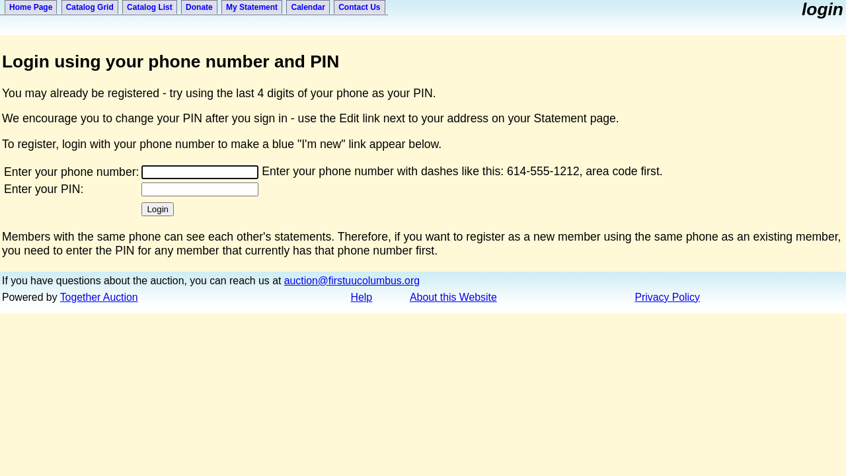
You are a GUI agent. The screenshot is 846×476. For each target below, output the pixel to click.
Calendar (308, 7)
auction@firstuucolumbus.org (352, 280)
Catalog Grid (90, 7)
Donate (199, 7)
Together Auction (99, 297)
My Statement (252, 7)
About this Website (453, 297)
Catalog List (150, 7)
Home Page (30, 7)
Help (362, 297)
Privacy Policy (667, 297)
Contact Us (359, 7)
